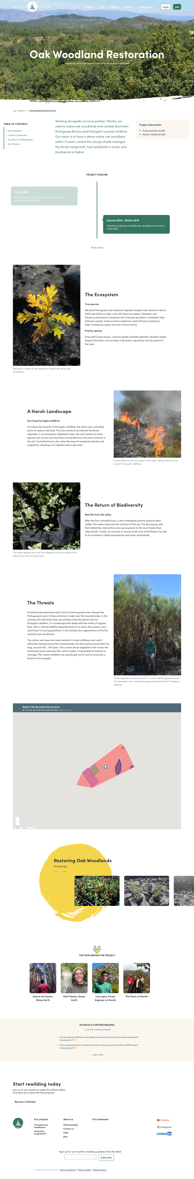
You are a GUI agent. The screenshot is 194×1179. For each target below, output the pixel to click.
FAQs (66, 1132)
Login (166, 6)
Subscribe (106, 1157)
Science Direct (67, 1047)
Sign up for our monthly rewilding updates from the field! (90, 1151)
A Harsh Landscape (17, 135)
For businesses (100, 1119)
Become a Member (25, 1101)
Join (177, 6)
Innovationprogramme (40, 1132)
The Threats (13, 143)
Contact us (68, 1128)
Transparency (145, 6)
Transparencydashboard (41, 1126)
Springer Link (66, 1039)
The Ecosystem (15, 130)
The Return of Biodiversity (20, 139)
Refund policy (100, 1169)
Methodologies (70, 1124)
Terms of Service (68, 1169)
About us (68, 1119)
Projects (89, 6)
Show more (97, 247)
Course (114, 6)
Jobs (65, 1136)
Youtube (163, 1120)
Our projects (19, 110)
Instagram (164, 1127)
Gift (102, 6)
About (128, 6)
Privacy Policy (84, 1169)
